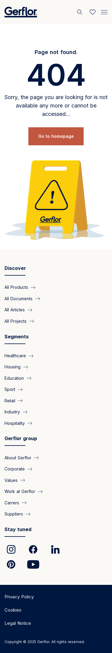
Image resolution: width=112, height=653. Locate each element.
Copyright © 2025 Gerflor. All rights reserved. (44, 641)
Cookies (13, 610)
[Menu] (104, 11)
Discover (15, 268)
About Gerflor (17, 457)
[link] (11, 549)
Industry (12, 411)
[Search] (80, 12)
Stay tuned (17, 529)
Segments (16, 337)
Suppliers (13, 513)
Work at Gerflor (19, 491)
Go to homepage (56, 136)
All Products (16, 287)
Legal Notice (17, 623)
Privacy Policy (19, 597)
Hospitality (14, 423)
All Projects (15, 321)
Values (11, 480)
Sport (9, 389)
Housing (12, 366)
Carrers (11, 502)
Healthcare (15, 355)
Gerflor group (20, 438)
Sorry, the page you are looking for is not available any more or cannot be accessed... (56, 105)
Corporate (14, 468)
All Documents (18, 298)
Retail (9, 400)
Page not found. (56, 52)
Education (14, 378)
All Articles (14, 309)
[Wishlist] (92, 12)
